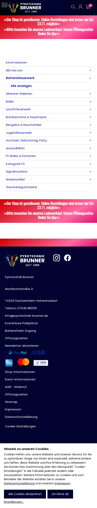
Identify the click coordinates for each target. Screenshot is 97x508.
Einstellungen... (14, 502)
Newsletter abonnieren (22, 346)
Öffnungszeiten (16, 338)
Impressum (62, 483)
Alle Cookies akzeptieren (25, 494)
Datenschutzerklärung (19, 483)
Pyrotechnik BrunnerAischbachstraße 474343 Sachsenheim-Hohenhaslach (31, 289)
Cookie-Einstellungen (20, 426)
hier (54, 33)
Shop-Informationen (20, 372)
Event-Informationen (20, 379)
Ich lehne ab (60, 494)
